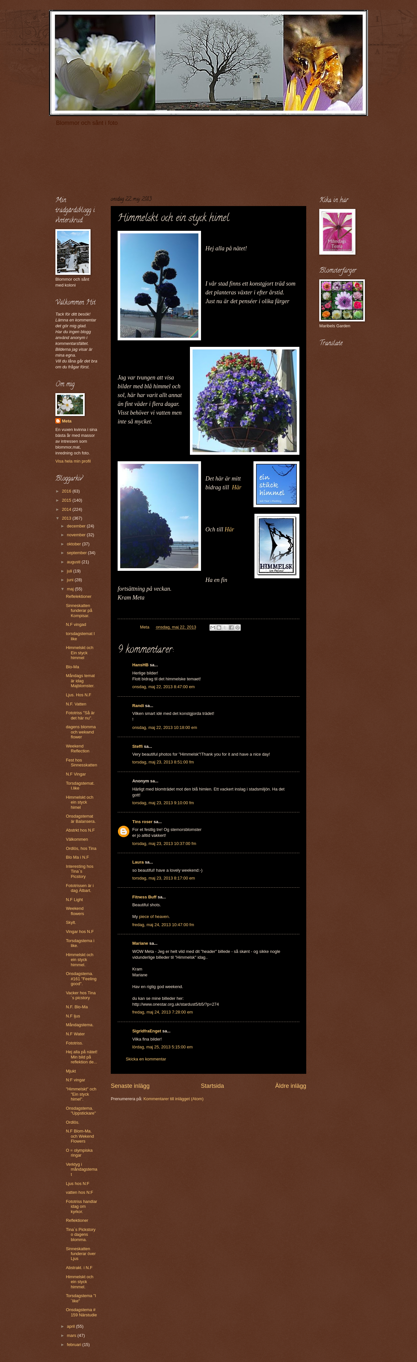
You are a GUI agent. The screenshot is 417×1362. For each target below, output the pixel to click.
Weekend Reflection (77, 748)
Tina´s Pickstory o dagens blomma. (80, 1234)
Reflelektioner (79, 596)
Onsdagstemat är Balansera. (81, 818)
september (77, 552)
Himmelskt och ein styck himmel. (79, 959)
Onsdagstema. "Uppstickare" (81, 1111)
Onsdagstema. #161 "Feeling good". (81, 978)
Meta (66, 421)
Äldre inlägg (290, 1086)
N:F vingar (75, 1079)
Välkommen (77, 839)
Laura (138, 862)
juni (71, 579)
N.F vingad (76, 624)
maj (71, 588)
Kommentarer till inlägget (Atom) (173, 1098)
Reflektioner (77, 1220)
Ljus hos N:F (77, 1183)
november (77, 534)
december (77, 526)
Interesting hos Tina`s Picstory (79, 871)
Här (236, 487)
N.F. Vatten (76, 704)
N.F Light (74, 899)
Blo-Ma (72, 666)
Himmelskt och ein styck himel (79, 802)
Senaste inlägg (130, 1086)
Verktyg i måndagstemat (81, 1169)
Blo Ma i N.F (77, 857)
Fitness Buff (144, 897)
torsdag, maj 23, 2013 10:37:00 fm (164, 843)
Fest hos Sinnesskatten (81, 762)
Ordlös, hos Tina (81, 848)
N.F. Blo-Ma (77, 1006)
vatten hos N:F (79, 1192)
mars (72, 1335)
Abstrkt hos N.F (80, 830)
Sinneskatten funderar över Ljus (81, 1253)
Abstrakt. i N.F (79, 1267)
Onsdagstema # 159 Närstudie (81, 1312)
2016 (67, 491)
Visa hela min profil (73, 461)
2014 (67, 509)
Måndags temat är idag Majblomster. (80, 680)
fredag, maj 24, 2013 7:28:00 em (162, 1012)
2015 (67, 500)
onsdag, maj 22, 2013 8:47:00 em (163, 686)
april (71, 1326)
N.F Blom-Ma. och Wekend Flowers (80, 1136)
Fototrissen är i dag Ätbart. (79, 888)
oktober (74, 543)
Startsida (212, 1086)
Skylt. (71, 922)
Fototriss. (74, 1043)
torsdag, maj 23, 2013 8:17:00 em (163, 878)
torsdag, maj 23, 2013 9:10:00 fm (163, 802)
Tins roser (142, 821)
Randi (138, 705)
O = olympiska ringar (79, 1153)
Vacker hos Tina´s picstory (80, 995)
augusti (74, 561)
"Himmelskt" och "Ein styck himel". (81, 1094)
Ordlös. (72, 1122)
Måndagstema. (79, 1024)
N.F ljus (73, 1016)
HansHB (140, 664)
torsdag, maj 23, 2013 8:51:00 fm (163, 762)
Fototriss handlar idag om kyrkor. (81, 1206)
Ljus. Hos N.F (78, 694)
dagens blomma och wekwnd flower (81, 731)
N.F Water (75, 1033)
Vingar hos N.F (80, 931)
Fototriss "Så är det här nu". (80, 715)
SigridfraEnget (146, 1031)
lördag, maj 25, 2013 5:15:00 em (162, 1046)
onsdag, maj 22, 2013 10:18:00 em (164, 727)
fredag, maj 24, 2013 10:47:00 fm (163, 924)
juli (70, 571)
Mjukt (71, 1071)
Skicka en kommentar (146, 1059)
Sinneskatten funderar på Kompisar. (79, 610)
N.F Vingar (76, 774)
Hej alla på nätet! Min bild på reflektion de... (81, 1056)
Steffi (137, 746)
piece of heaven (154, 916)
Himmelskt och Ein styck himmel (79, 652)
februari (74, 1344)
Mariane (140, 943)
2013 (67, 518)
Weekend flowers (75, 911)
